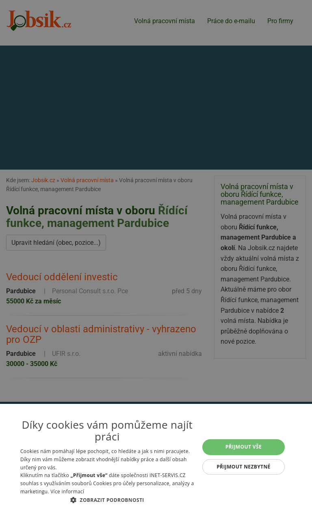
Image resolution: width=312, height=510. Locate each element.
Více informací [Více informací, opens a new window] (67, 491)
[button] (107, 500)
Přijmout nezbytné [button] (244, 466)
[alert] (156, 255)
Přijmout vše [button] (243, 446)
